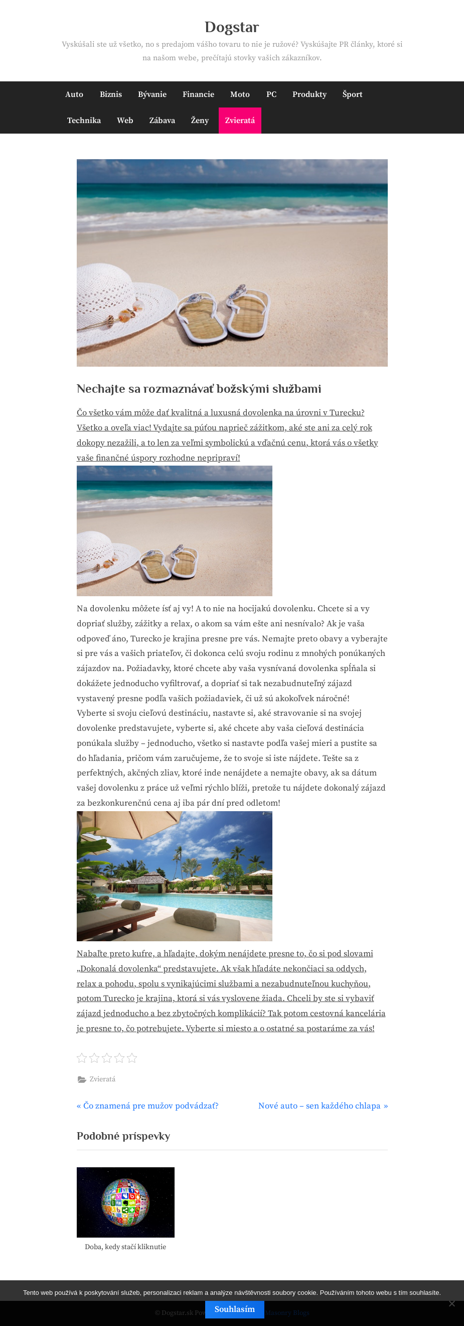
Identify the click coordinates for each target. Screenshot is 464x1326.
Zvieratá (240, 121)
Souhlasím (235, 1309)
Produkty (309, 94)
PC (271, 94)
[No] (451, 1303)
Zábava (162, 121)
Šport (353, 94)
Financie (198, 94)
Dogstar (232, 27)
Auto (74, 94)
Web (125, 121)
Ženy (200, 121)
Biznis (111, 94)
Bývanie (152, 94)
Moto (240, 94)
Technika (84, 121)
